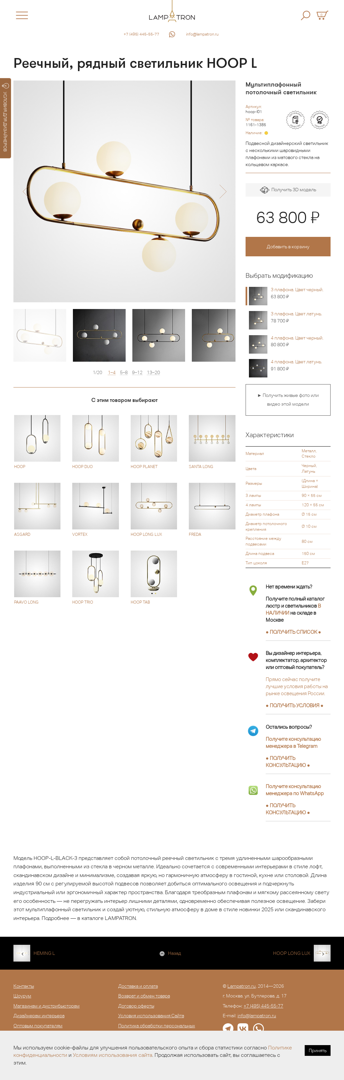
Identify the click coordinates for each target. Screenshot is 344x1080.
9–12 (137, 372)
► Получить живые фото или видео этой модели (288, 400)
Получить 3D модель (288, 190)
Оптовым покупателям (37, 1025)
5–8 (124, 372)
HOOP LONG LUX (291, 953)
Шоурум (22, 995)
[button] (26, 191)
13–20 (153, 372)
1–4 (112, 372)
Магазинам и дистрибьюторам (46, 1006)
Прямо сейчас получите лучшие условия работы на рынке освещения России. (297, 686)
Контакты (23, 986)
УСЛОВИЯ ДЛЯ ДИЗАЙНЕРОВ (5, 117)
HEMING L (44, 953)
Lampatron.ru (241, 986)
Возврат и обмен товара (144, 995)
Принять (318, 1050)
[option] (124, 191)
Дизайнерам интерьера (38, 1015)
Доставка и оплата (138, 986)
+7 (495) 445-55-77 (141, 34)
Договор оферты (136, 1006)
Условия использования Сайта (151, 1015)
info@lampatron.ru (202, 34)
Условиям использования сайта (112, 1055)
